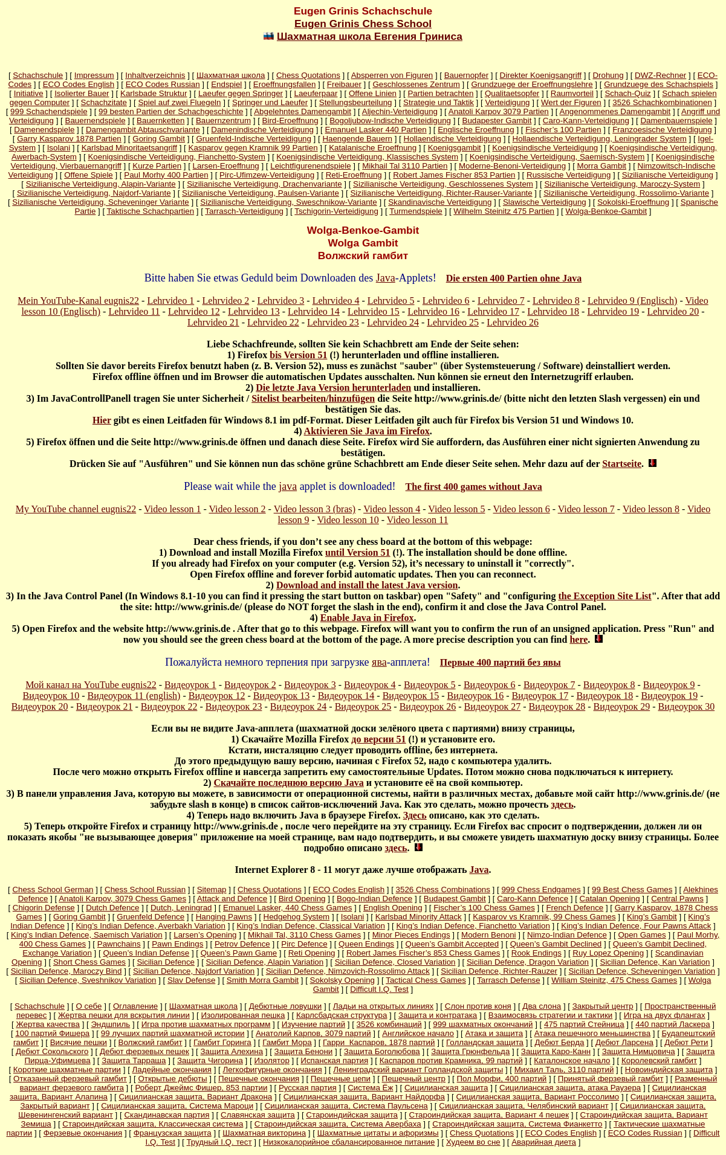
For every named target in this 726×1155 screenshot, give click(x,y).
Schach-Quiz (627, 93)
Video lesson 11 (418, 520)
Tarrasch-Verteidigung (244, 211)
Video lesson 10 (348, 520)
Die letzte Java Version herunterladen (333, 387)
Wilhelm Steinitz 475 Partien (503, 211)
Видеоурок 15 (411, 695)
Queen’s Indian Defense (146, 952)
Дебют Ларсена (624, 1042)
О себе (89, 1006)
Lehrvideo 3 (281, 300)
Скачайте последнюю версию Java (289, 782)
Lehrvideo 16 (433, 311)
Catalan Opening (610, 898)
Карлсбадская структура (341, 1015)
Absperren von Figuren (392, 75)
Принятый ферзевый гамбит (611, 1078)
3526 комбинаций (389, 1024)
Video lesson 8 (651, 509)
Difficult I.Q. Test (379, 989)
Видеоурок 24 (298, 706)
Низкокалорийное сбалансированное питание (349, 1142)
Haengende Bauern (357, 138)
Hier (101, 420)
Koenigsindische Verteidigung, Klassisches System (367, 156)
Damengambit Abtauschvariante (143, 129)
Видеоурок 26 (428, 706)
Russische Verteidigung (569, 174)
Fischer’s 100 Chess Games (484, 907)
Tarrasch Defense (508, 980)
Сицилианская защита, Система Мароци (177, 1105)
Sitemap (212, 889)
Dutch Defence (112, 907)
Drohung (607, 75)
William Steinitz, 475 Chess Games (614, 980)
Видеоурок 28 (557, 706)
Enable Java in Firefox (367, 618)
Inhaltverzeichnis (155, 75)
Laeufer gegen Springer (240, 93)
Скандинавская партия (166, 1114)
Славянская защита (258, 1114)
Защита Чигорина (210, 1060)
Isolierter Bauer (81, 93)
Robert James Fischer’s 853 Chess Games (423, 952)
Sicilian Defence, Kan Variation (655, 962)
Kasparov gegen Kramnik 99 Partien (253, 147)
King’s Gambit (652, 916)
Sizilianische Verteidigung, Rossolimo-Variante (626, 193)
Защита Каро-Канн (556, 1051)
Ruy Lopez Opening (608, 952)
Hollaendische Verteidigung (453, 138)
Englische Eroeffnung (476, 129)
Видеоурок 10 (51, 695)
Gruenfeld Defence (150, 916)
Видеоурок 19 (669, 695)
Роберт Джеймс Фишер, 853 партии (201, 1087)
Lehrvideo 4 (336, 300)
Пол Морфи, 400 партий (502, 1078)
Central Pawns (677, 898)
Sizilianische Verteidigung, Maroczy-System (622, 183)
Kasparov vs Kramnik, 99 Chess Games (544, 916)
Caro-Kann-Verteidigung (586, 120)
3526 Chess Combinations (443, 889)
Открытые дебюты (172, 1078)
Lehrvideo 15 (374, 311)
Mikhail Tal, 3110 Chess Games (304, 934)
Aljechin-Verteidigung (400, 111)
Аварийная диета (543, 1142)
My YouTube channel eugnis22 (76, 509)
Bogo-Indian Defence (374, 898)
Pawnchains (119, 943)
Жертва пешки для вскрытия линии (124, 1015)
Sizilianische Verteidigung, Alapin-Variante (101, 183)
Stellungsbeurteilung (355, 102)
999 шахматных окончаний (483, 1024)
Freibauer (344, 84)
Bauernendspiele (95, 120)
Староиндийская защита (352, 1114)
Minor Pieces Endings (411, 934)
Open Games (642, 934)
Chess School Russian (145, 889)
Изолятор (271, 1060)
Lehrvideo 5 (391, 300)
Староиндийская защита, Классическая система (152, 1123)
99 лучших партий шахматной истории (173, 1033)
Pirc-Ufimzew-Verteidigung (266, 174)
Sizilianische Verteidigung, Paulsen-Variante (260, 193)
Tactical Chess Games (426, 980)
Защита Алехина (231, 1051)
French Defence (574, 907)
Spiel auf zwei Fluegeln (179, 102)
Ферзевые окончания (83, 1132)
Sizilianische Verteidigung (667, 174)
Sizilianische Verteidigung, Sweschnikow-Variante (288, 202)
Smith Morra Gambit (263, 980)
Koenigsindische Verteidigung (545, 147)
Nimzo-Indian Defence (567, 934)
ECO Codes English (79, 84)
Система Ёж (370, 1087)
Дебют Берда (560, 1042)
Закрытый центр (603, 1006)
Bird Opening (302, 898)
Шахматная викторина (264, 1132)
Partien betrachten (440, 93)
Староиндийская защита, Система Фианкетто (517, 1123)
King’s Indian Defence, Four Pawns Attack (636, 925)
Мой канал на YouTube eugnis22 (91, 685)
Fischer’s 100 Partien (563, 129)
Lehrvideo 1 (170, 300)
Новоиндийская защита (669, 1069)
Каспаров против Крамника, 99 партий (451, 1060)
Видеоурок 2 (250, 685)
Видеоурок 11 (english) (133, 695)
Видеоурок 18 (605, 695)
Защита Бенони (303, 1051)
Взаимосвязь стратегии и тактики (550, 1015)
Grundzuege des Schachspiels (658, 84)
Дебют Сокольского (52, 1051)
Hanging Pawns (224, 916)
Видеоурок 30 (686, 706)
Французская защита (173, 1132)
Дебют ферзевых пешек (144, 1051)
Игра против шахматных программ (206, 1024)
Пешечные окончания (258, 1078)
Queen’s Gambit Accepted (452, 943)
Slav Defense (191, 980)
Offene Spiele (88, 174)
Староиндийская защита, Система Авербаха (337, 1123)
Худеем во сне (473, 1142)
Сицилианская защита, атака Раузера (570, 1087)
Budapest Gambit (455, 898)
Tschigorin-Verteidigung (336, 211)
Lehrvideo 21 (213, 322)
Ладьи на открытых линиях (383, 1006)
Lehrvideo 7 (501, 300)
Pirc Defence (304, 943)
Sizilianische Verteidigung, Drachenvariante (264, 183)
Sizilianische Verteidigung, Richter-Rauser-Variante (441, 193)
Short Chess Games (89, 962)
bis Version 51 (298, 355)
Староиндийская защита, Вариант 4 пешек (489, 1114)
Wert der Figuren (571, 102)
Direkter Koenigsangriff (541, 75)
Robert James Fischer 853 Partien (454, 174)
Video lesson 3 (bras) (314, 509)
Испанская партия (334, 1060)
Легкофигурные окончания (272, 1069)
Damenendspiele (44, 129)
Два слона (541, 1006)
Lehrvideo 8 (556, 300)
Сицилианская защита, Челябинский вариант (523, 1105)
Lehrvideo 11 (134, 311)
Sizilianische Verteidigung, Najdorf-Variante (94, 193)
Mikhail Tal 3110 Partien (404, 165)
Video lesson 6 (521, 509)
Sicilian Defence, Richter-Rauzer (499, 971)
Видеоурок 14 (346, 695)
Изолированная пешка (243, 1015)
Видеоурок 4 (370, 685)
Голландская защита (484, 1042)
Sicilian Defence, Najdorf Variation (193, 971)
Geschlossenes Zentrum (415, 84)
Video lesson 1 (172, 509)
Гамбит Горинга (222, 1042)
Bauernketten (160, 120)
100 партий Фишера (52, 1033)
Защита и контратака (437, 1015)
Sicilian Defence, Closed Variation (395, 962)
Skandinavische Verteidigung (439, 202)
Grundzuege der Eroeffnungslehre (531, 84)
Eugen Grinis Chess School (363, 24)
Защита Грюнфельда (470, 1051)
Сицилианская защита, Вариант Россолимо (537, 1096)
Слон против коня (478, 1006)
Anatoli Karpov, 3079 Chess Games (122, 898)
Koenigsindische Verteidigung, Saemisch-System (557, 156)
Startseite (621, 463)
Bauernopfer (466, 75)
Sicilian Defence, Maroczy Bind (66, 971)
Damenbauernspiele (676, 120)
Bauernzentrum (223, 120)
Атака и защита (494, 1033)
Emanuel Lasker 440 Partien (376, 129)
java (288, 486)
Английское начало (418, 1033)
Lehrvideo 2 (226, 300)
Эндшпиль (110, 1024)
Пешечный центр (414, 1078)
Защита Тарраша (134, 1060)
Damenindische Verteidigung (262, 129)
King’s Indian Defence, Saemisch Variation (87, 934)
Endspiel (226, 84)
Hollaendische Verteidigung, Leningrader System (600, 138)
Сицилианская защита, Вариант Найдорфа (364, 1096)
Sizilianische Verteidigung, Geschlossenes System (443, 183)
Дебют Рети (686, 1042)
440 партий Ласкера (672, 1024)
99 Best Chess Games (632, 889)
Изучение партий (313, 1024)
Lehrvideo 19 (613, 311)
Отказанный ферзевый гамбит (70, 1078)
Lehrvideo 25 (453, 322)
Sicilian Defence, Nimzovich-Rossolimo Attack (348, 971)
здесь (562, 804)
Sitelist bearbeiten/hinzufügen (313, 398)
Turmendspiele (415, 211)
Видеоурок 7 (549, 685)
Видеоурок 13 (281, 695)
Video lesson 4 (391, 509)
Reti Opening (311, 952)
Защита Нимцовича (638, 1051)
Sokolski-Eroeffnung (633, 202)
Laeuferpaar (316, 93)
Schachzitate (104, 102)
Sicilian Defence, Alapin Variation (265, 962)
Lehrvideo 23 (333, 322)
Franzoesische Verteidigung (661, 129)
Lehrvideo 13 (254, 311)
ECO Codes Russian (163, 84)
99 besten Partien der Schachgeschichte (171, 111)
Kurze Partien (156, 165)
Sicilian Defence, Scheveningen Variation (641, 971)
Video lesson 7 (586, 509)
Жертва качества (48, 1024)
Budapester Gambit (497, 120)
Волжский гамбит (150, 1042)
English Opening (393, 907)
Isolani (59, 147)
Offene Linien (373, 93)
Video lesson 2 (237, 509)
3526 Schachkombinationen (662, 102)
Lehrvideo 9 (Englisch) (632, 300)
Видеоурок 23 (234, 706)
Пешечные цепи (341, 1078)
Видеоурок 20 (39, 706)
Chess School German (52, 889)
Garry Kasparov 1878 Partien (69, 138)
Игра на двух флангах (664, 1015)
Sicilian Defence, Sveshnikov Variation (87, 980)
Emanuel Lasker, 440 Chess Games (287, 907)
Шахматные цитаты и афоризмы (378, 1132)
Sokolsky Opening (342, 980)
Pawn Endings (177, 943)
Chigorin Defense (44, 907)
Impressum (94, 75)
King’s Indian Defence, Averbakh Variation (150, 925)
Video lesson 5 (456, 509)
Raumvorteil (572, 93)
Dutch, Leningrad (181, 907)
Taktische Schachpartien (150, 211)
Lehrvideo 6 (446, 300)
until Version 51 (358, 552)
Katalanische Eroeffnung (372, 147)
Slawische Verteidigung (544, 202)
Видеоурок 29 (622, 706)
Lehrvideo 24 (393, 322)
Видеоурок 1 (190, 685)
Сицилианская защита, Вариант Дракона (195, 1096)
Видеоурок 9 (669, 685)
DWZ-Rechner (660, 75)
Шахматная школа (230, 75)
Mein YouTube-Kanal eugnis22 (78, 300)
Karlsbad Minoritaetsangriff (129, 147)
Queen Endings (366, 943)
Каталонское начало (572, 1060)
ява (379, 662)
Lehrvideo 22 (273, 322)
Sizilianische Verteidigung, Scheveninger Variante (100, 202)
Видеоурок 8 (609, 685)
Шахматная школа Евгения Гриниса (369, 36)
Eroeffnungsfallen (284, 84)
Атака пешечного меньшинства (592, 1033)
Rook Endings (536, 952)
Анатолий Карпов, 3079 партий (313, 1033)
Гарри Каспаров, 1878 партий (379, 1042)
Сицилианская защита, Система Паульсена (346, 1105)
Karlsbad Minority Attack (418, 916)
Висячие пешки (78, 1042)
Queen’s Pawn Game (239, 952)
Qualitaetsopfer (512, 93)
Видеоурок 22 (169, 706)
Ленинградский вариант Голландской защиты (418, 1069)
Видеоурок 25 (363, 706)
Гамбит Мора (286, 1042)
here (578, 639)
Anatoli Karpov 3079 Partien (499, 111)
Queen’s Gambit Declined (556, 943)
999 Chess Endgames (540, 889)
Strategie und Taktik (438, 102)
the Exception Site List (604, 596)
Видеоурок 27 (492, 706)
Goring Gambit (158, 138)
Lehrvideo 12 (194, 311)
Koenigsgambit (454, 147)
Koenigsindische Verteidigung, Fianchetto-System (176, 156)
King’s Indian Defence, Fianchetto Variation (472, 925)
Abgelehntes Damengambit (302, 111)
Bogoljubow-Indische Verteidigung (390, 120)
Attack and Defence (232, 898)
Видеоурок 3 (310, 685)
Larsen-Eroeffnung (226, 165)
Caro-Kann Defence (532, 898)
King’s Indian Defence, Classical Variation (310, 925)
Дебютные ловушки (285, 1006)
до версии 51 (378, 739)
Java (385, 278)
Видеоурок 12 (217, 695)
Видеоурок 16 (475, 695)
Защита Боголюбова (382, 1051)
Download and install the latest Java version (367, 585)
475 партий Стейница (584, 1024)
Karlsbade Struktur (153, 93)
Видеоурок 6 (490, 685)
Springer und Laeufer (270, 102)
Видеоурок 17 (540, 695)
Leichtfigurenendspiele (310, 165)
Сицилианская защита (446, 1087)
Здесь (415, 815)
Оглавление (135, 1006)
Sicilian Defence (166, 962)
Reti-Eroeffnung (354, 174)
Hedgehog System (297, 916)
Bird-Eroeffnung (290, 120)
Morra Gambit (601, 165)
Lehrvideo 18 (553, 311)
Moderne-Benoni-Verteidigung (512, 165)
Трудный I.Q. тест (218, 1142)
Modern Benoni (488, 934)
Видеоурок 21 (104, 706)
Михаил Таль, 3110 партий (564, 1069)
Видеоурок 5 (430, 685)
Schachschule (38, 75)
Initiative (29, 93)
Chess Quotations (308, 75)
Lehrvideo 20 (673, 311)
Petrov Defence (242, 943)
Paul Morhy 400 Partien (166, 174)
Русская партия (308, 1087)
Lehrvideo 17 (493, 311)
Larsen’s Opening (204, 934)
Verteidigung (507, 102)
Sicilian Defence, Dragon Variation (528, 962)
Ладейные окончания (172, 1069)
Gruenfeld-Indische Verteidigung (253, 138)
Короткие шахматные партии (67, 1069)
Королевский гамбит (659, 1060)
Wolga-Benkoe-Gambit (606, 211)
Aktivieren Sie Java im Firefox (367, 431)
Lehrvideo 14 (314, 311)
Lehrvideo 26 (513, 322)
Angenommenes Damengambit (615, 111)
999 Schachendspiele (48, 111)
